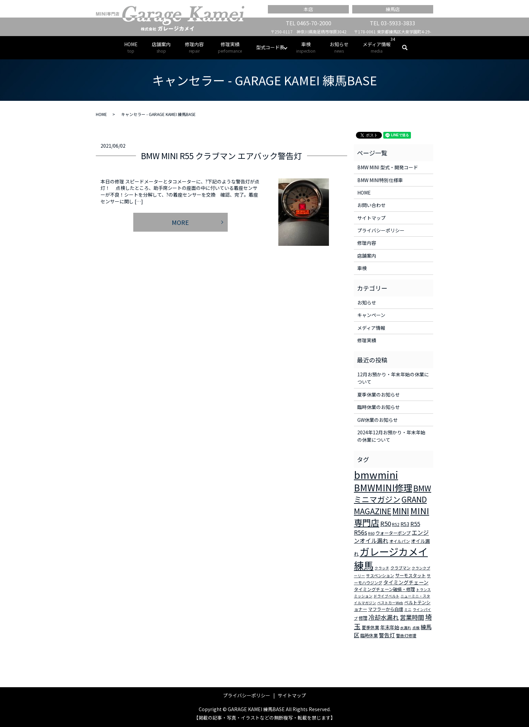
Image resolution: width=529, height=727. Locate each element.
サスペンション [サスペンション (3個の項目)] (380, 575)
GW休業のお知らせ (377, 419)
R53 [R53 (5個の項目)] (404, 524)
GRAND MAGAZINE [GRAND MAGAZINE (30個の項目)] (390, 505)
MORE (180, 222)
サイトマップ (371, 217)
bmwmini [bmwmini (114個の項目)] (376, 474)
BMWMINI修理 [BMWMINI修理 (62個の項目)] (383, 487)
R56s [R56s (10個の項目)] (360, 532)
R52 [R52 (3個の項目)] (395, 524)
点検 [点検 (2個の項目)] (416, 627)
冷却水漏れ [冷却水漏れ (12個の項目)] (383, 617)
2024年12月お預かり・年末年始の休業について (391, 436)
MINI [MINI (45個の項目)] (400, 510)
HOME (131, 47)
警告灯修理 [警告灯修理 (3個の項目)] (406, 635)
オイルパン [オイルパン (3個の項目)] (399, 541)
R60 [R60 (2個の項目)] (371, 533)
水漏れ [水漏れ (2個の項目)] (405, 627)
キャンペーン (371, 315)
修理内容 (194, 47)
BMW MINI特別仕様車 (380, 180)
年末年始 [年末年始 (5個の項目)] (389, 627)
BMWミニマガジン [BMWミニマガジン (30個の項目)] (392, 494)
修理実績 (230, 47)
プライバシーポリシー (381, 230)
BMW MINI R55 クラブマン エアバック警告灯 (221, 156)
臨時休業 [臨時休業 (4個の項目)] (369, 635)
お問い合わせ (371, 205)
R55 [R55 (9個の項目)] (415, 524)
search (408, 47)
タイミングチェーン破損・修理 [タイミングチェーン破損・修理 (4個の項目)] (384, 589)
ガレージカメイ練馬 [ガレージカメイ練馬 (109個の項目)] (391, 558)
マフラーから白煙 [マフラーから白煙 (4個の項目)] (385, 609)
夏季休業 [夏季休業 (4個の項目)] (370, 627)
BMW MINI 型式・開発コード (387, 167)
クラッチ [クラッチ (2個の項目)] (381, 568)
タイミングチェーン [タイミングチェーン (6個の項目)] (405, 582)
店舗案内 (161, 47)
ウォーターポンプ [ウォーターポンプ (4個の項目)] (393, 533)
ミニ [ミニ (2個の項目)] (408, 609)
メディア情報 (377, 47)
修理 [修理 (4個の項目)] (363, 618)
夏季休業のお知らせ (378, 394)
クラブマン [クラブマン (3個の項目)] (400, 568)
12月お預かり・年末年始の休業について (393, 378)
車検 (305, 47)
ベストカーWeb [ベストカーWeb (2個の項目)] (390, 602)
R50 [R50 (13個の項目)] (385, 523)
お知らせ (339, 47)
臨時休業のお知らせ (378, 407)
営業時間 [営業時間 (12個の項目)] (412, 617)
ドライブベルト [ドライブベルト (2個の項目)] (386, 596)
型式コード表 (270, 47)
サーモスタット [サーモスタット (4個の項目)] (410, 575)
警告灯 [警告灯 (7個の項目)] (387, 635)
